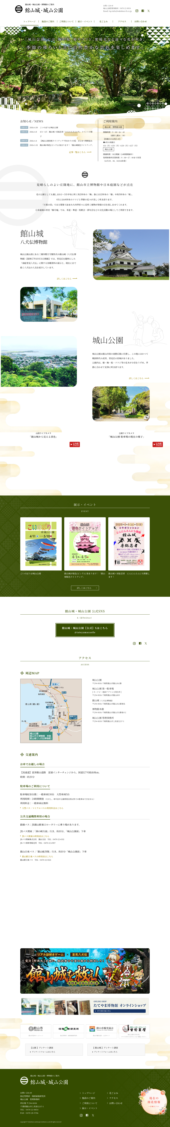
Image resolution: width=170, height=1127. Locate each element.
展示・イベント (85, 21)
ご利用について (66, 21)
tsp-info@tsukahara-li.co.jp (120, 11)
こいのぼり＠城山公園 (49, 127)
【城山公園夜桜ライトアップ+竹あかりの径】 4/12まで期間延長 (66, 140)
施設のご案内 (48, 21)
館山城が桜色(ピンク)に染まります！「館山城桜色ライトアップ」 (66, 145)
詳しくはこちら (64, 279)
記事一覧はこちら (77, 152)
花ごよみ (103, 21)
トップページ (29, 21)
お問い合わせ (140, 21)
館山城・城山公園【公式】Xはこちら (85, 630)
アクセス (122, 21)
